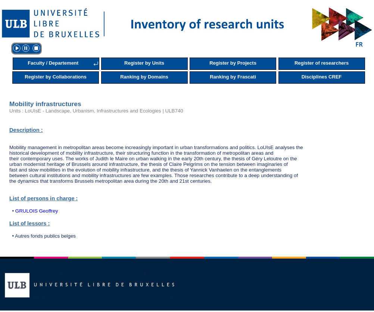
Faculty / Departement (53, 63)
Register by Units (144, 63)
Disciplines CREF (322, 77)
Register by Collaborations (55, 77)
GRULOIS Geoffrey (36, 211)
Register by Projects (232, 63)
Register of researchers (321, 63)
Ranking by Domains (144, 77)
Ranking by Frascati (233, 77)
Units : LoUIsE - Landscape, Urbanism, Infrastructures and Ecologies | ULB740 (96, 111)
